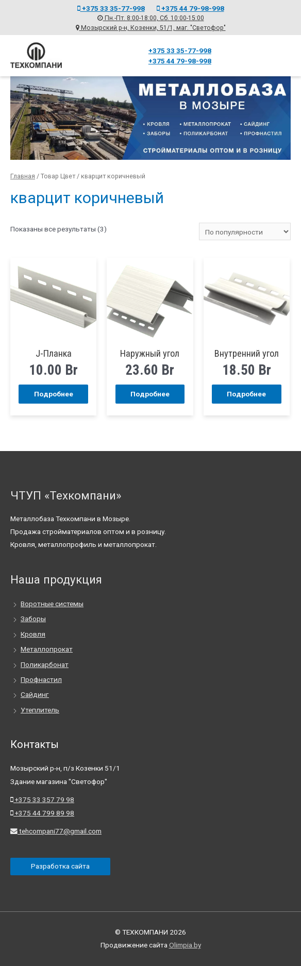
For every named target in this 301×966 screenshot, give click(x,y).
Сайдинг (35, 694)
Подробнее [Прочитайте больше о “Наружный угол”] (150, 393)
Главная (22, 176)
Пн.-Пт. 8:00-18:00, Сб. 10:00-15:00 (150, 18)
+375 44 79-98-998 (190, 8)
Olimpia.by (185, 945)
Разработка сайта (60, 866)
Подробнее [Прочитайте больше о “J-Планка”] (53, 393)
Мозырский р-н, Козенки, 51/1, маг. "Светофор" (151, 27)
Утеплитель (40, 710)
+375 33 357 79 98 (42, 799)
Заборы (33, 618)
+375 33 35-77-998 (111, 8)
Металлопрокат (47, 649)
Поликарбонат (45, 664)
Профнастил (41, 679)
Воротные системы (52, 603)
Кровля (33, 634)
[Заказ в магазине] (245, 231)
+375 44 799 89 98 (42, 813)
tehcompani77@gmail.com (56, 831)
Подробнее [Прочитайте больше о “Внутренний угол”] (246, 393)
